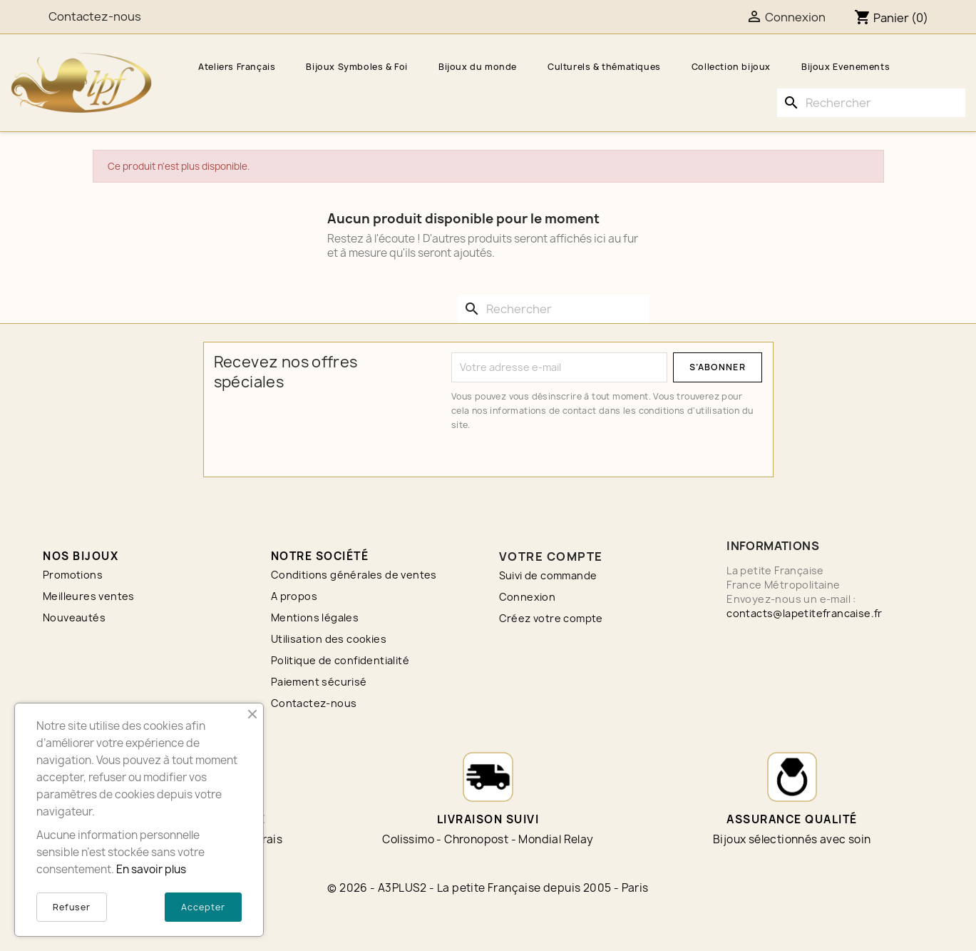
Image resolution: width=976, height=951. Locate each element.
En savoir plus (151, 869)
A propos (294, 596)
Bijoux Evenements (845, 67)
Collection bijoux (731, 67)
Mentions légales (315, 617)
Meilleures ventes (89, 596)
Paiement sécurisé (319, 681)
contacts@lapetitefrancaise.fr (804, 613)
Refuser (72, 907)
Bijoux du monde (477, 67)
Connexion (527, 597)
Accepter (203, 907)
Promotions (73, 574)
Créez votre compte (551, 618)
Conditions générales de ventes (354, 574)
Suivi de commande (548, 575)
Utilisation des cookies (328, 639)
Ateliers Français (236, 67)
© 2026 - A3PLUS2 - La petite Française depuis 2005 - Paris (487, 887)
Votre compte (551, 556)
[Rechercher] (871, 102)
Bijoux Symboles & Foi (357, 67)
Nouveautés (74, 617)
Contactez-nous (314, 703)
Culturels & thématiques (604, 67)
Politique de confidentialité (340, 660)
